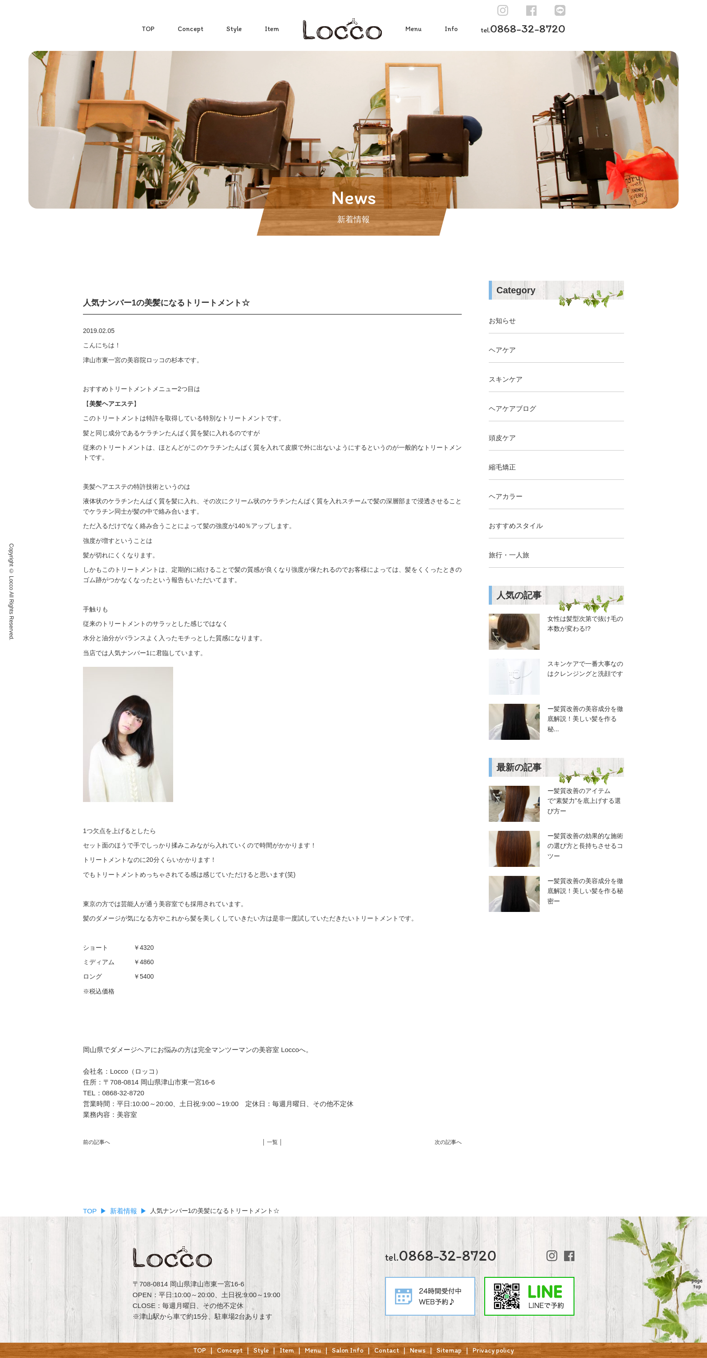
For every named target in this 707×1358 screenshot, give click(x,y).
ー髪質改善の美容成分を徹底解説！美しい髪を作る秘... (585, 719)
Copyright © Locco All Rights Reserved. (11, 591)
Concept (190, 29)
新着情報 (123, 1211)
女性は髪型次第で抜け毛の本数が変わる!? (585, 623)
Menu (413, 29)
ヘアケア (502, 350)
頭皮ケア (502, 438)
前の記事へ (96, 1142)
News (418, 1350)
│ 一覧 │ (272, 1142)
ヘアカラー (506, 496)
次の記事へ (448, 1142)
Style (234, 29)
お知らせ (502, 320)
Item (272, 29)
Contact (386, 1350)
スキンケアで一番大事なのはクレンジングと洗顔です (585, 668)
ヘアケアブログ (512, 408)
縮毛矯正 (502, 467)
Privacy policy (493, 1350)
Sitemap (449, 1350)
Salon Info (347, 1350)
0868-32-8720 (523, 28)
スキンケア (506, 379)
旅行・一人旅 (509, 555)
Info (451, 29)
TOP (148, 29)
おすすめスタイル (516, 525)
